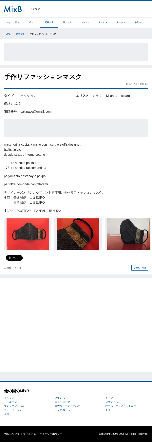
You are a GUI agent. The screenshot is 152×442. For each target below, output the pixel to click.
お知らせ (139, 22)
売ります (49, 22)
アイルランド (11, 401)
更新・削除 (140, 268)
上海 (107, 409)
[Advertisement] (76, 52)
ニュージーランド (14, 409)
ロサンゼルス (113, 401)
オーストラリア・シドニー (120, 405)
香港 (6, 413)
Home (7, 34)
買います (67, 22)
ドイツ (109, 397)
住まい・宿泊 (13, 22)
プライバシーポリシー (50, 433)
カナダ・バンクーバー (67, 405)
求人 (31, 22)
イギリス (9, 397)
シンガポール (62, 409)
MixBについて (12, 433)
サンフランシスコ (14, 405)
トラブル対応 (28, 433)
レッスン (85, 22)
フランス (60, 397)
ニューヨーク (62, 401)
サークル (121, 22)
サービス (103, 22)
